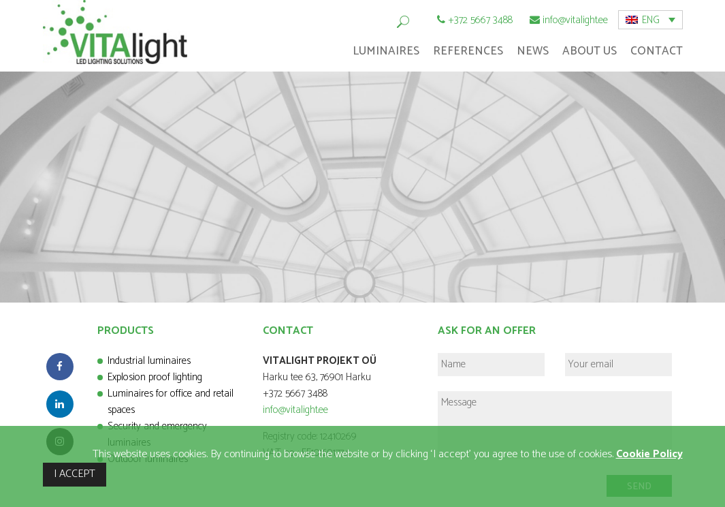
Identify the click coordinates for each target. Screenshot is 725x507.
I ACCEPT (74, 474)
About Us (589, 51)
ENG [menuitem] (651, 20)
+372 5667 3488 (480, 20)
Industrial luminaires (149, 360)
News (533, 51)
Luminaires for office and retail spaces (170, 401)
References (468, 51)
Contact (656, 51)
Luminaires (386, 51)
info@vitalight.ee (575, 20)
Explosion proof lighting (155, 377)
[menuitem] (650, 19)
